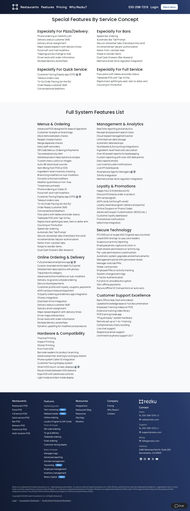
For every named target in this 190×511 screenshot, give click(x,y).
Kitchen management (54, 461)
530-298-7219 (138, 6)
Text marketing (51, 409)
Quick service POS (20, 417)
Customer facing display (55, 444)
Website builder (51, 413)
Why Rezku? (78, 6)
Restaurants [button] (29, 6)
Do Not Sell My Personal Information (56, 500)
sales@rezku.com (149, 419)
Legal (14, 500)
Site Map (80, 417)
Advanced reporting (53, 457)
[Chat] (179, 506)
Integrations (81, 406)
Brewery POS (18, 425)
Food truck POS (19, 429)
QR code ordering (52, 429)
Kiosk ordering (50, 441)
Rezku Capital (50, 477)
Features (49, 401)
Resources (81, 413)
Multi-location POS (21, 433)
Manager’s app (51, 453)
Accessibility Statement (29, 500)
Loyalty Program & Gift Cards (58, 421)
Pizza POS (17, 410)
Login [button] (155, 6)
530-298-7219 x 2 (149, 415)
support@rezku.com (150, 432)
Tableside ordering (52, 437)
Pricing (61, 6)
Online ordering (51, 417)
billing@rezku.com (149, 441)
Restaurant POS (20, 406)
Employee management (55, 469)
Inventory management (55, 473)
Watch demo (169, 7)
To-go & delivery (51, 433)
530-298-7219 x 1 (149, 428)
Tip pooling (49, 465)
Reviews (80, 421)
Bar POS (16, 421)
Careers (111, 413)
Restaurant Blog (83, 410)
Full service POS (19, 413)
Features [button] (47, 6)
